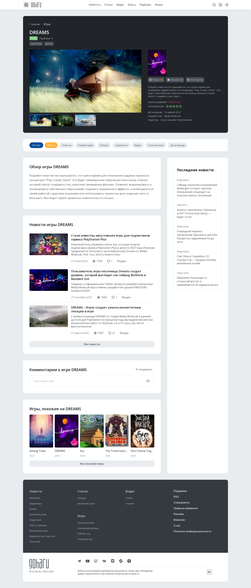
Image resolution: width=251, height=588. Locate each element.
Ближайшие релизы (88, 528)
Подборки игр (85, 539)
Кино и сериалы (38, 525)
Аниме (32, 508)
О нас (177, 525)
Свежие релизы (85, 522)
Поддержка (180, 491)
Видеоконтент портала (42, 536)
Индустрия (183, 272)
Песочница (36, 43)
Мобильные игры (38, 530)
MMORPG (182, 204)
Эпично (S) (174, 101)
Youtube (129, 503)
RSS (176, 496)
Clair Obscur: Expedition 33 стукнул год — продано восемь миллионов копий (196, 260)
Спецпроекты (182, 502)
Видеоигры (183, 179)
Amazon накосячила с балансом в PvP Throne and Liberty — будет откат (196, 213)
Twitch (128, 498)
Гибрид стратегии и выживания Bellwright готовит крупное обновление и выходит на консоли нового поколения (197, 190)
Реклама (179, 514)
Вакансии (179, 519)
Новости (35, 491)
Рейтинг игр (83, 533)
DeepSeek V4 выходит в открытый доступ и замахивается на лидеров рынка (197, 281)
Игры (47, 24)
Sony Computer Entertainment (176, 119)
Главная (34, 24)
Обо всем (34, 541)
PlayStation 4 (46, 38)
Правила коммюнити (186, 508)
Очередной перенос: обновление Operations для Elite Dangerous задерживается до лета (197, 237)
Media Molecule (172, 116)
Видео (129, 491)
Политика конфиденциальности (192, 531)
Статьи (82, 491)
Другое (48, 43)
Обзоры (81, 498)
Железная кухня (38, 514)
